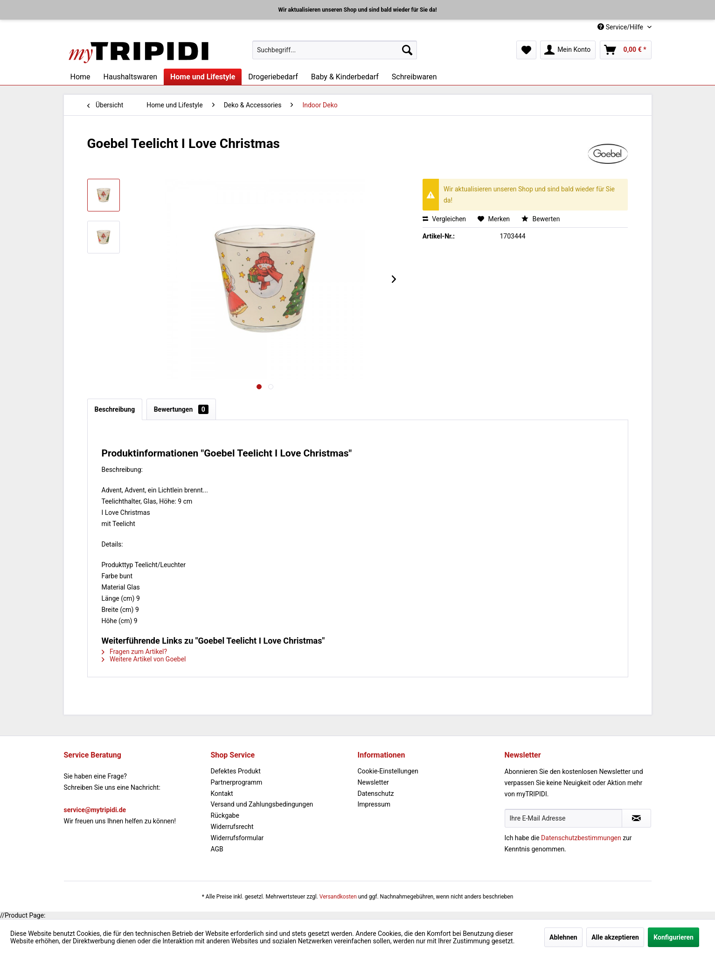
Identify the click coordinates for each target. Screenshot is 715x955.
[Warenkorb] (626, 50)
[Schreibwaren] (414, 77)
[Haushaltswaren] (130, 77)
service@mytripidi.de (95, 810)
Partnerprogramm (237, 782)
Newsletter (373, 782)
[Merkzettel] (526, 50)
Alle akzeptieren (615, 937)
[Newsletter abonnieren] (636, 818)
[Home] (80, 77)
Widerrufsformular (237, 838)
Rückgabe (225, 815)
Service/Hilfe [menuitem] (621, 27)
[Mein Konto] (568, 50)
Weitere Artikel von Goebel (144, 659)
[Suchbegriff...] (334, 50)
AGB (217, 849)
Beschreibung (115, 409)
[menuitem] (334, 50)
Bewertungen (181, 409)
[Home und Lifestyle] (203, 77)
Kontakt (222, 793)
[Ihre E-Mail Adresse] (563, 818)
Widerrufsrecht (232, 826)
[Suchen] (407, 50)
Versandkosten (338, 896)
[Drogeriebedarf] (273, 77)
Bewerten (540, 219)
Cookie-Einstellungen (388, 771)
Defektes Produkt (236, 771)
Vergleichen (444, 219)
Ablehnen (563, 937)
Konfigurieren (673, 937)
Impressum (374, 804)
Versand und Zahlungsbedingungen (262, 804)
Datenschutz (376, 793)
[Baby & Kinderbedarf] (345, 77)
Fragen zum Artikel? (134, 651)
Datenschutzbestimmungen (581, 838)
